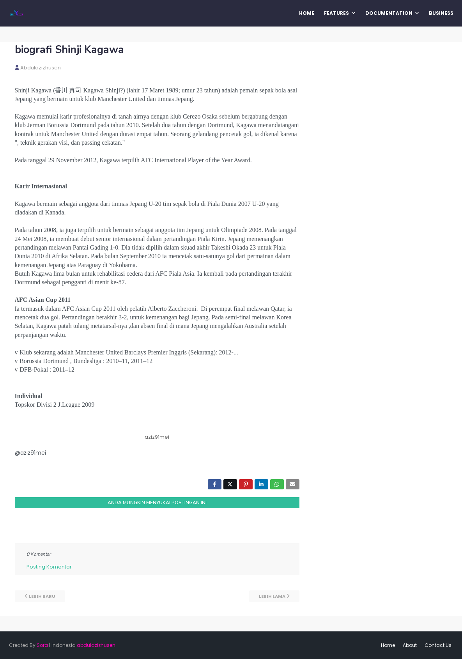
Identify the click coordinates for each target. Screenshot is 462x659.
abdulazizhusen (40, 67)
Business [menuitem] (441, 13)
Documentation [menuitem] (388, 13)
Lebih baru (42, 596)
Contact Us (438, 645)
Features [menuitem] (336, 13)
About (410, 645)
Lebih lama (272, 596)
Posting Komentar (49, 566)
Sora (42, 645)
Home (388, 645)
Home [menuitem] (306, 13)
